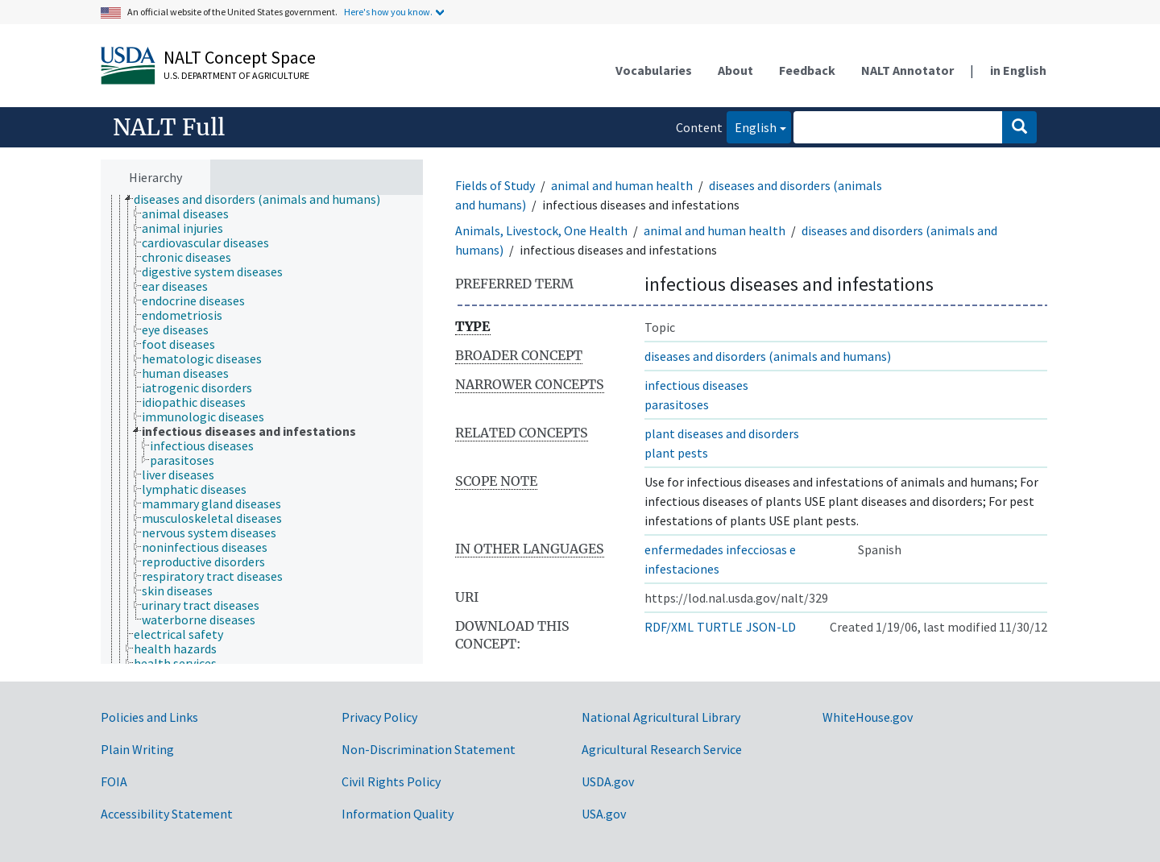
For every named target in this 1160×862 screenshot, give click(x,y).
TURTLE (720, 627)
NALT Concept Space (240, 57)
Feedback (807, 70)
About (735, 70)
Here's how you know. (388, 12)
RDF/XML (669, 627)
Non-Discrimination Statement (429, 749)
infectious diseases (696, 385)
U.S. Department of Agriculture (236, 75)
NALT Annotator (907, 70)
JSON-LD (771, 627)
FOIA (114, 781)
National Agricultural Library (661, 717)
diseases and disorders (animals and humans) (767, 356)
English (752, 126)
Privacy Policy (379, 717)
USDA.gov (608, 781)
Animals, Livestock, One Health (541, 230)
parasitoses (676, 404)
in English (1018, 70)
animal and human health (622, 185)
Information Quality (398, 814)
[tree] (262, 430)
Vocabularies (653, 70)
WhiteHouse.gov (867, 717)
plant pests (676, 453)
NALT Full (169, 127)
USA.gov (604, 814)
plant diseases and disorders (721, 433)
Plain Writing (137, 749)
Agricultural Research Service (662, 749)
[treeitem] (264, 199)
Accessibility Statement (167, 814)
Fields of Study (495, 185)
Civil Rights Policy (391, 781)
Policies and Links (149, 717)
